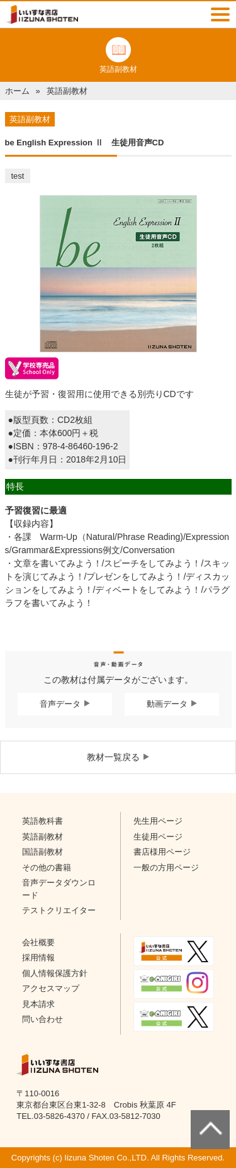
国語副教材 (42, 851)
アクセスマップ (50, 988)
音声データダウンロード (59, 889)
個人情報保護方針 (54, 973)
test (18, 176)
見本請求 (38, 1004)
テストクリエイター (59, 910)
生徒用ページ (158, 836)
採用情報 (38, 957)
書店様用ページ (162, 851)
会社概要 (38, 942)
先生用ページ (158, 821)
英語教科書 (42, 821)
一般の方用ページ (166, 867)
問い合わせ (42, 1019)
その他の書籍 (46, 867)
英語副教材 (42, 836)
